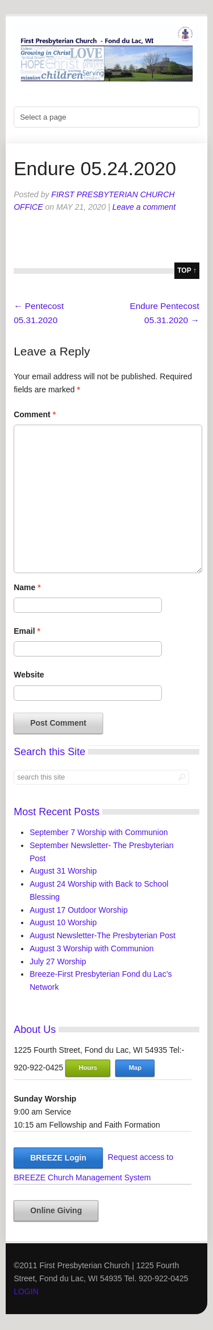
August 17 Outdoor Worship (79, 909)
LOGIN (26, 1291)
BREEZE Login (58, 1157)
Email (27, 631)
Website (29, 674)
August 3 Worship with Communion (91, 948)
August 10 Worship (63, 922)
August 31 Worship (63, 870)
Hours (88, 1067)
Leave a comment (144, 206)
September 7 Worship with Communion (99, 832)
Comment (35, 414)
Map (135, 1067)
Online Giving (56, 1210)
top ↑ (187, 270)
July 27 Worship (58, 961)
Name (27, 587)
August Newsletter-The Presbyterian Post (103, 935)
